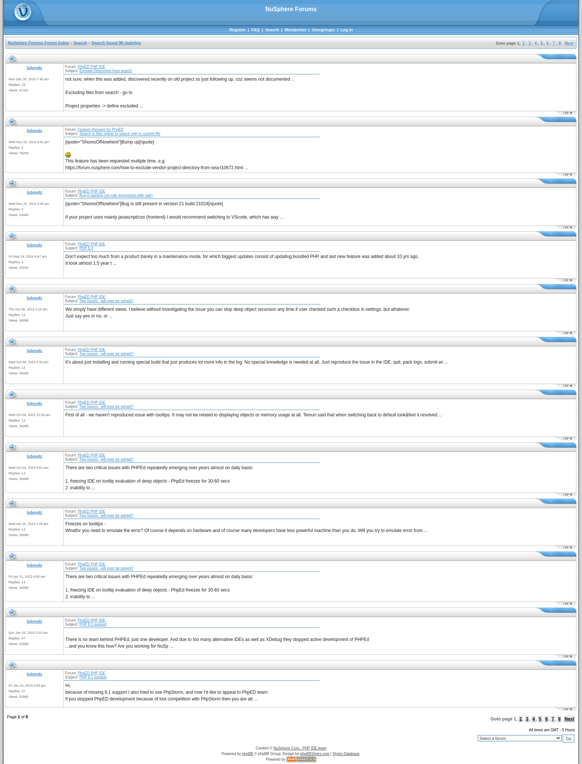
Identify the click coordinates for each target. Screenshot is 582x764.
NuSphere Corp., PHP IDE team (300, 748)
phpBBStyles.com (315, 754)
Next (569, 43)
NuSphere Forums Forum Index (38, 43)
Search (272, 30)
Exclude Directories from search (105, 71)
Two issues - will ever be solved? (106, 301)
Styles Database (346, 754)
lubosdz (34, 67)
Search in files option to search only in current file (119, 134)
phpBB (247, 754)
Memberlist (295, 30)
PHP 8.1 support (93, 624)
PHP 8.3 (86, 248)
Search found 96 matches (116, 43)
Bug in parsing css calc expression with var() (116, 195)
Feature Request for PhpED (100, 130)
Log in (346, 30)
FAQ (255, 30)
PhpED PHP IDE (91, 67)
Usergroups (323, 30)
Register (237, 30)
